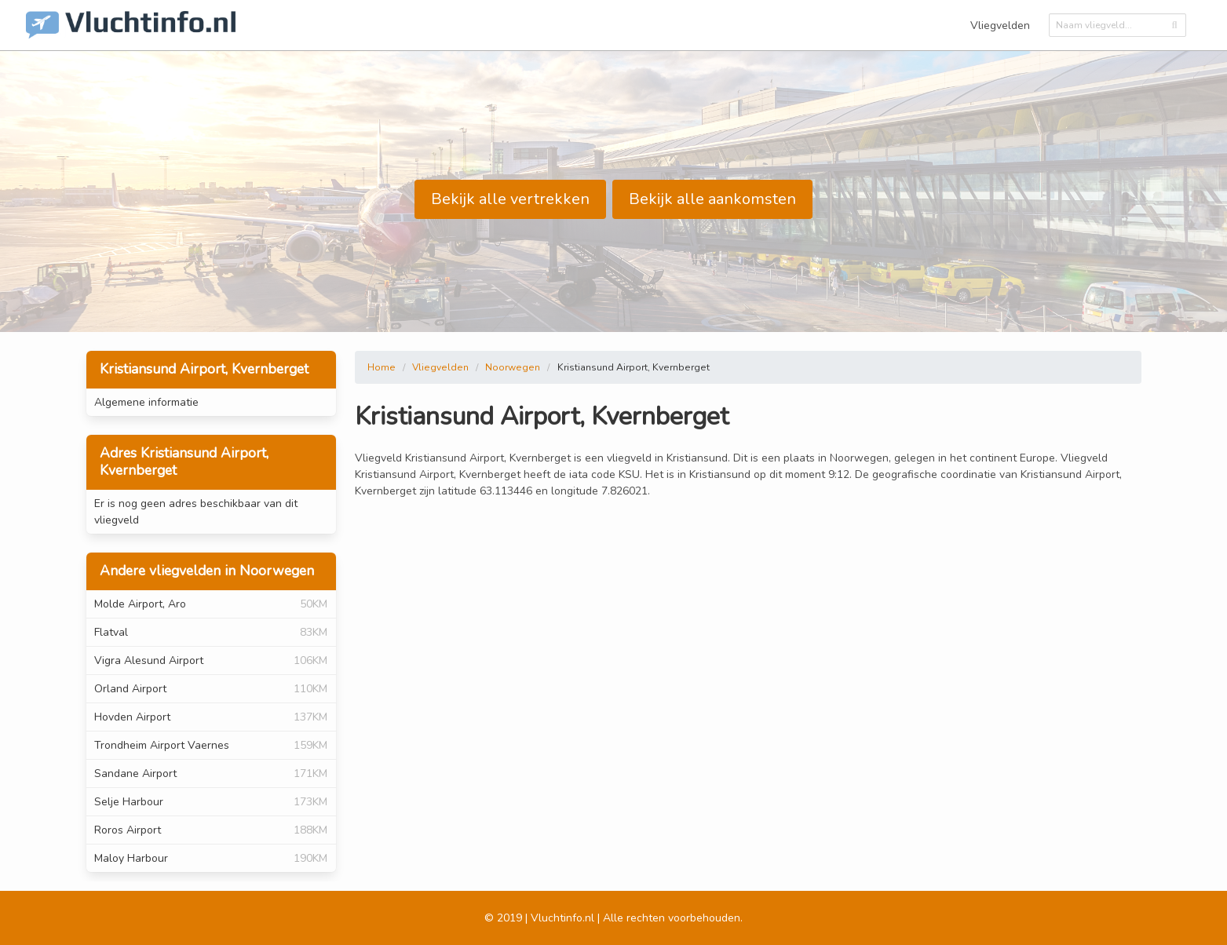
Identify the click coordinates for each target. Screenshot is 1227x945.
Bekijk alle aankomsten (712, 199)
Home (381, 367)
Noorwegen (512, 367)
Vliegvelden (1000, 25)
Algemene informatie (146, 402)
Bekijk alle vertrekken (510, 199)
